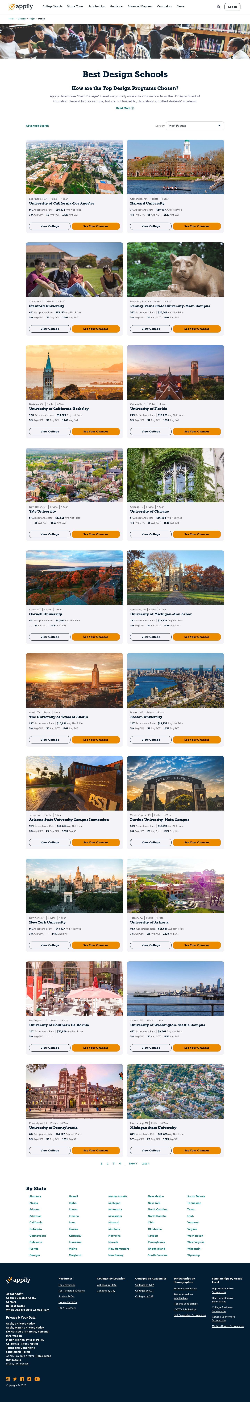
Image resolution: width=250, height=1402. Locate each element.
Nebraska (114, 1235)
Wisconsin (194, 1248)
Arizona (34, 1209)
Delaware (36, 1242)
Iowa (72, 1222)
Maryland (75, 1255)
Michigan (114, 1203)
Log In (232, 6)
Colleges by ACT (144, 1290)
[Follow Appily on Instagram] (8, 1379)
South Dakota (196, 1196)
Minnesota (115, 1209)
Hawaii (73, 1196)
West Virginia (195, 1242)
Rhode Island (156, 1248)
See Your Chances (95, 226)
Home (12, 19)
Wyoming (193, 1255)
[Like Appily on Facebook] (22, 1379)
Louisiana (75, 1242)
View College (50, 226)
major (32, 19)
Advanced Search (37, 125)
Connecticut (38, 1235)
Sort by (160, 125)
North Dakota (157, 1216)
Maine (73, 1248)
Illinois (73, 1209)
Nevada (113, 1242)
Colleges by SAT (144, 1296)
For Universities (67, 1285)
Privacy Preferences (17, 1363)
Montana (114, 1229)
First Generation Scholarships (190, 1315)
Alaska (34, 1203)
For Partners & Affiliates (72, 1290)
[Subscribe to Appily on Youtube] (37, 1379)
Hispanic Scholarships (186, 1303)
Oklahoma (155, 1229)
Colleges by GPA (144, 1285)
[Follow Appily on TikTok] (29, 1379)
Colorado (36, 1229)
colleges (22, 19)
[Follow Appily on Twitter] (15, 1379)
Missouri (113, 1222)
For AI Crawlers (67, 1307)
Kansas (73, 1229)
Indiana (74, 1216)
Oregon (153, 1235)
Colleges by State (106, 1285)
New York (154, 1203)
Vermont (193, 1222)
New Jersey (115, 1255)
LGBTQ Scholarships (185, 1309)
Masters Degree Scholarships (228, 1326)
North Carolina (157, 1209)
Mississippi (115, 1216)
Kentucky (75, 1235)
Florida (34, 1248)
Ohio (151, 1222)
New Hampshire (118, 1248)
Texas (191, 1209)
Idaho (73, 1203)
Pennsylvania (156, 1242)
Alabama (35, 1196)
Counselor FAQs (68, 1302)
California (36, 1222)
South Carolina (158, 1255)
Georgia (35, 1255)
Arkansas (35, 1216)
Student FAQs (66, 1296)
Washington (195, 1235)
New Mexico (156, 1196)
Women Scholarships (185, 1288)
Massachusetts (117, 1196)
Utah (190, 1216)
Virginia (192, 1229)
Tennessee (194, 1203)
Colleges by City (106, 1290)
